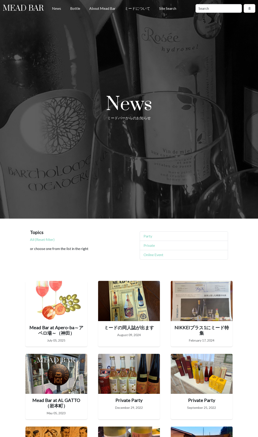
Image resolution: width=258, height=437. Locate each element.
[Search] (219, 8)
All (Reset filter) (42, 239)
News (56, 8)
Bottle (75, 8)
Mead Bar (23, 8)
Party (148, 236)
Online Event (153, 254)
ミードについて (137, 8)
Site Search (167, 8)
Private (149, 245)
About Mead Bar (102, 8)
